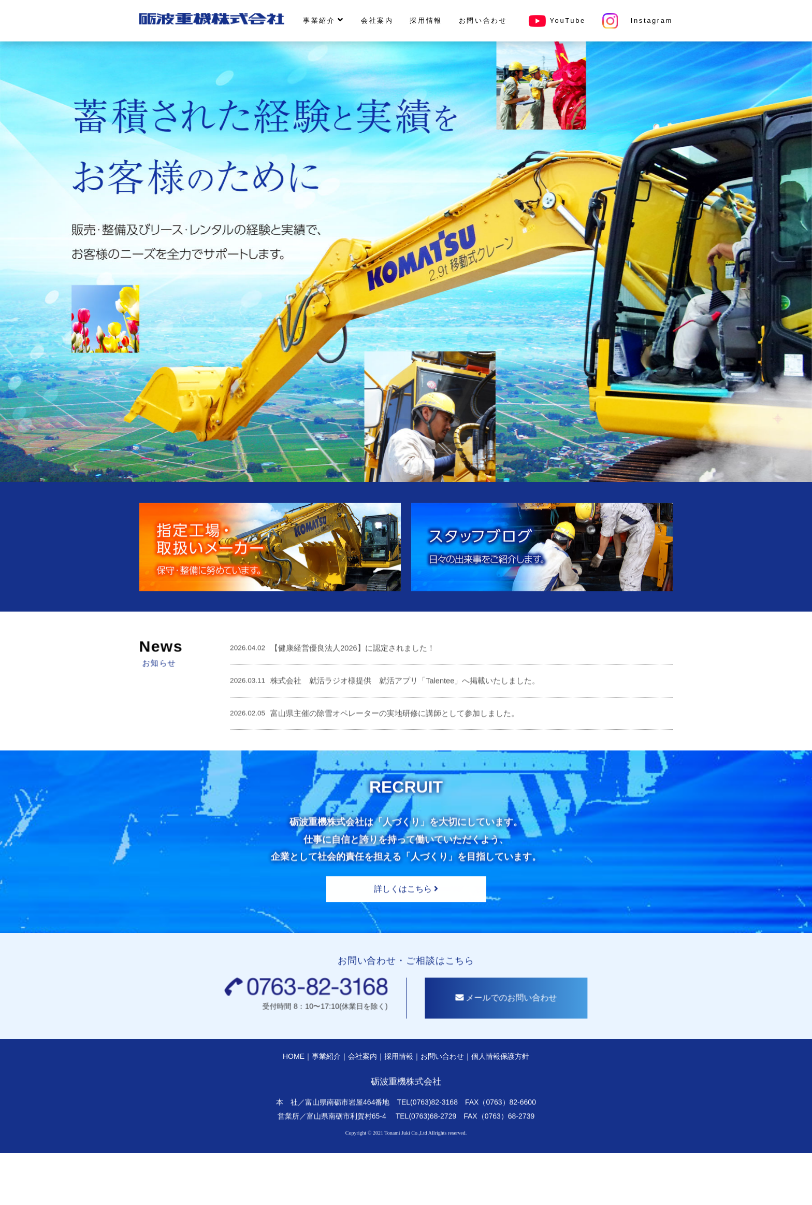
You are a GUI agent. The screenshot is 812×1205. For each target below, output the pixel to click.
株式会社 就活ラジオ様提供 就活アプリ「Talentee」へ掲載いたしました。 (405, 731)
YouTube (555, 21)
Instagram (637, 21)
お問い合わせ (483, 20)
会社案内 (377, 20)
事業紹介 (323, 20)
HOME (293, 1106)
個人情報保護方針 (500, 1106)
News (111, 696)
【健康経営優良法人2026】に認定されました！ (352, 698)
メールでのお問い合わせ (556, 1048)
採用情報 (426, 20)
